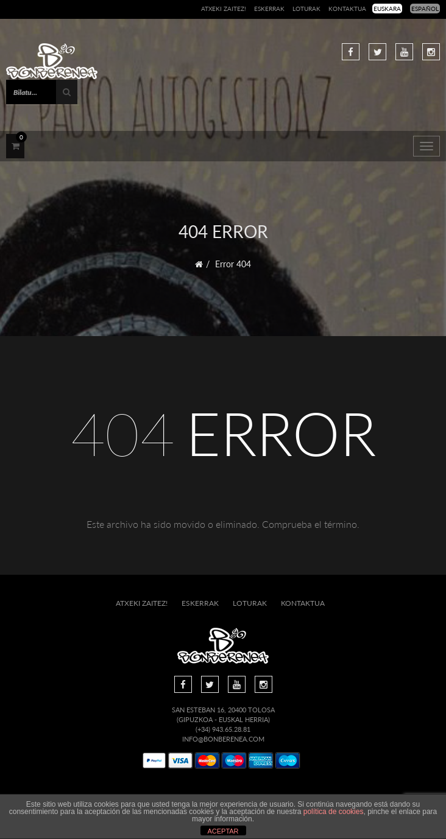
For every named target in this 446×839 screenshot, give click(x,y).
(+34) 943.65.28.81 (223, 729)
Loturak (306, 8)
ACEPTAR (222, 831)
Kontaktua (347, 8)
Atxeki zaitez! (223, 8)
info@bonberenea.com (223, 739)
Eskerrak (269, 8)
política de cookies (333, 811)
